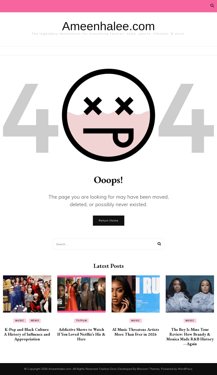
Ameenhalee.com (108, 26)
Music (19, 320)
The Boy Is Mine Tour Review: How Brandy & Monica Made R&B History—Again (190, 336)
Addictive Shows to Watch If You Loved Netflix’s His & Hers (81, 334)
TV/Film (81, 320)
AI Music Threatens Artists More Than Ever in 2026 (135, 332)
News (35, 320)
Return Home (108, 220)
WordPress (185, 369)
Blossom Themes (148, 369)
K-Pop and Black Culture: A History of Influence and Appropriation (27, 334)
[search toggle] (212, 6)
